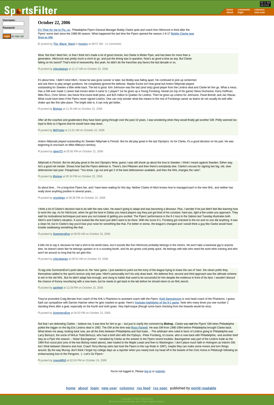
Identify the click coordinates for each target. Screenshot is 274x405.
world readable (203, 388)
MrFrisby (58, 130)
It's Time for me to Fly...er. (54, 29)
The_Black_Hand (64, 43)
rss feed (143, 388)
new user (259, 12)
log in (148, 371)
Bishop (57, 108)
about (229, 12)
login (240, 12)
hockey (83, 43)
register (160, 371)
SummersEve (61, 234)
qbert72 (58, 151)
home (229, 9)
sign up (19, 36)
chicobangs (60, 68)
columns (259, 9)
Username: (9, 20)
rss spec (160, 388)
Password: (9, 27)
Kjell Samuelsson (170, 298)
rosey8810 (59, 360)
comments (244, 9)
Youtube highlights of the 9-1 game (157, 302)
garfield (58, 287)
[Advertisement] (236, 50)
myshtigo (59, 197)
